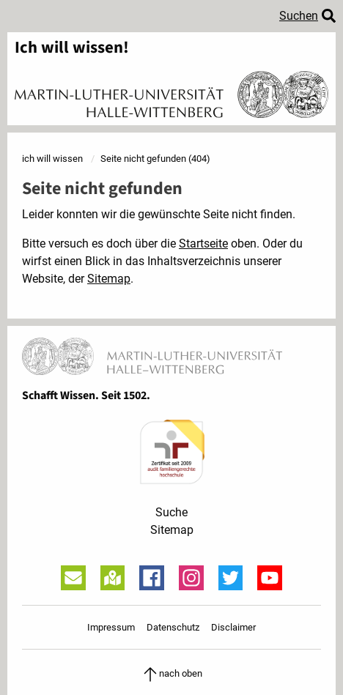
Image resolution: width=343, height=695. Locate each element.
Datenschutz (173, 627)
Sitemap (108, 279)
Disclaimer (233, 627)
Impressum (111, 627)
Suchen (298, 16)
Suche (171, 512)
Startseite (203, 243)
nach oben (171, 673)
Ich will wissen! (72, 48)
